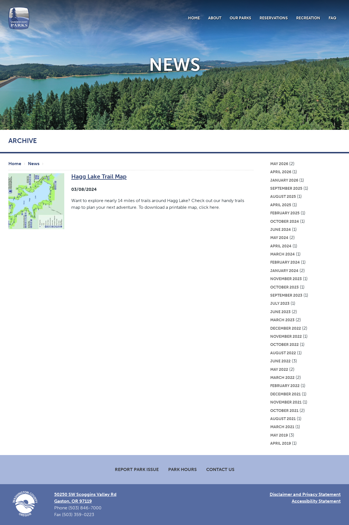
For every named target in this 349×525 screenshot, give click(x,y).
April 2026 (280, 172)
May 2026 (279, 164)
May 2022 (279, 369)
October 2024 (284, 221)
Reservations (274, 17)
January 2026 (284, 180)
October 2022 (284, 344)
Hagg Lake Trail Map (99, 176)
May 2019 (279, 435)
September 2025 (286, 188)
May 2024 (279, 238)
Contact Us (220, 469)
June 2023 (280, 312)
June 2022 (280, 361)
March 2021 (282, 427)
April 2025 (280, 205)
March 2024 (282, 254)
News (33, 163)
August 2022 (283, 353)
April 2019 (280, 443)
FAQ (332, 17)
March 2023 (282, 320)
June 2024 (280, 229)
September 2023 (286, 295)
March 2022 (282, 377)
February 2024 (285, 262)
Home (194, 17)
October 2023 (284, 287)
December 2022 (285, 328)
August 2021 (283, 419)
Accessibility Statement (316, 501)
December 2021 (285, 394)
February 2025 (285, 213)
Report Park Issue (137, 469)
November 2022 (286, 336)
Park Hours (182, 469)
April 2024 (280, 246)
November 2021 (285, 402)
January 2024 (284, 271)
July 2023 (279, 303)
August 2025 (283, 196)
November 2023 (286, 279)
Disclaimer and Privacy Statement (305, 494)
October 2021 (284, 410)
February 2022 (285, 386)
